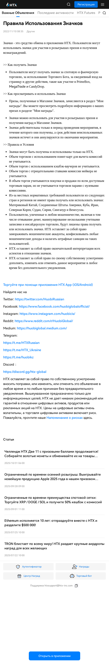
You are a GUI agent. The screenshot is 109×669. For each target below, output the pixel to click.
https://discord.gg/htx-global (24, 372)
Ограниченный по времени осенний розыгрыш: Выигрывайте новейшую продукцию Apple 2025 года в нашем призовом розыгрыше (52, 479)
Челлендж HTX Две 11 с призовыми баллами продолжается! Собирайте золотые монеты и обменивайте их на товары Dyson (51, 456)
